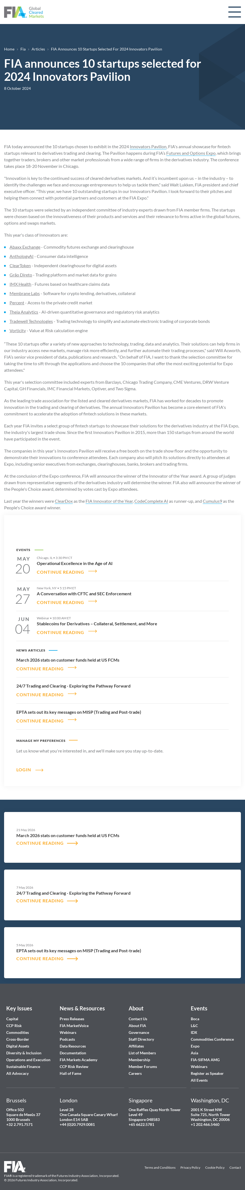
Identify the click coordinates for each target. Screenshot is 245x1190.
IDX (194, 1025)
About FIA (137, 1018)
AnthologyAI (22, 256)
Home (9, 49)
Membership (139, 1052)
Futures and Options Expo (191, 153)
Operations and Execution (28, 1052)
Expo (195, 1038)
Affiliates (136, 1038)
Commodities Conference (212, 1032)
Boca (195, 1011)
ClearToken (20, 265)
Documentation (73, 1045)
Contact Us (138, 1011)
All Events (199, 1072)
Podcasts (67, 1032)
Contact (235, 1160)
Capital (12, 1011)
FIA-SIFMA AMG (205, 1052)
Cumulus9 (212, 501)
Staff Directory (141, 1032)
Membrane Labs (25, 293)
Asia (194, 1045)
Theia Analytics (24, 311)
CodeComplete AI (151, 501)
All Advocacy (17, 1066)
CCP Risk (14, 1018)
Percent (17, 302)
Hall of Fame (70, 1066)
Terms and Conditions (160, 1160)
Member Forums (143, 1059)
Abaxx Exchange (25, 246)
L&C (194, 1018)
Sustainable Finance (23, 1059)
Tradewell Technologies (31, 321)
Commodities (17, 1025)
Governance (139, 1025)
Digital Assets (17, 1038)
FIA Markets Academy (78, 1052)
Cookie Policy (215, 1160)
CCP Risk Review (74, 1059)
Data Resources (73, 1038)
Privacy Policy (190, 1160)
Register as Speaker (207, 1066)
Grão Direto (21, 274)
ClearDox (64, 501)
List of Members (142, 1045)
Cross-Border (18, 1032)
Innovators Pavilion (148, 146)
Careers (135, 1066)
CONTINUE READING (60, 570)
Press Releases (72, 1011)
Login (23, 761)
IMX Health (20, 284)
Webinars (68, 1025)
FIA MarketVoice (74, 1018)
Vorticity (18, 330)
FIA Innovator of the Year (109, 501)
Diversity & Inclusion (23, 1045)
